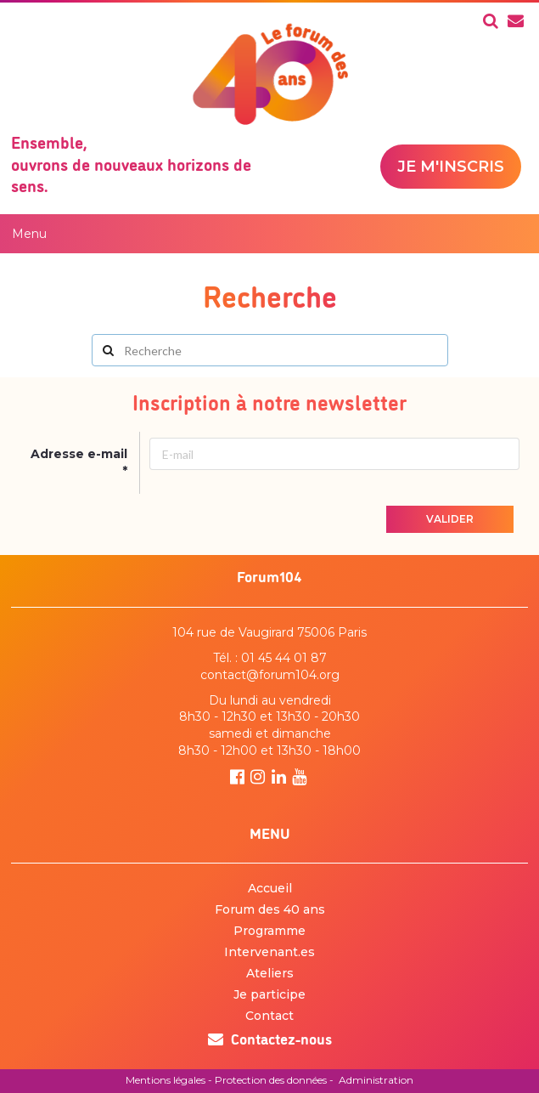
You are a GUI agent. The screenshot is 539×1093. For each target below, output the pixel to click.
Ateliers (270, 973)
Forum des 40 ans (270, 909)
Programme (269, 930)
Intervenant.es (269, 952)
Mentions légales (165, 1079)
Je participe (269, 994)
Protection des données (271, 1079)
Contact (269, 1015)
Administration (376, 1079)
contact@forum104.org (270, 674)
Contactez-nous (270, 1038)
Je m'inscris (450, 166)
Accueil (270, 888)
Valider (450, 519)
